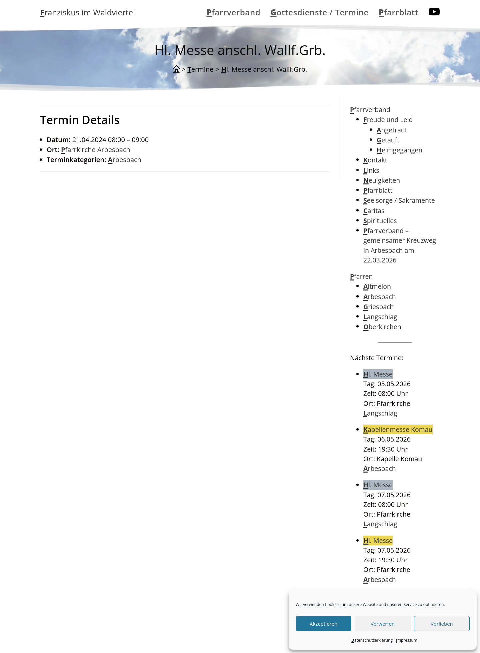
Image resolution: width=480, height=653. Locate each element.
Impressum (406, 640)
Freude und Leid (388, 119)
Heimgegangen (399, 149)
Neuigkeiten (381, 180)
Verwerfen (383, 623)
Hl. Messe (378, 374)
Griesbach (378, 306)
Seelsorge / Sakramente (399, 200)
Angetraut (392, 129)
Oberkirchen (382, 326)
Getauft (388, 139)
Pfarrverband (370, 109)
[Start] (176, 69)
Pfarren (361, 276)
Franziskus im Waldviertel (87, 12)
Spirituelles (380, 220)
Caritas (373, 210)
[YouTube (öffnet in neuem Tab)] (434, 12)
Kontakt (375, 159)
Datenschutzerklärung (372, 640)
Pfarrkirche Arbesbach (95, 149)
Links (371, 170)
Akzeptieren (323, 623)
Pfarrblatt (377, 190)
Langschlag (380, 316)
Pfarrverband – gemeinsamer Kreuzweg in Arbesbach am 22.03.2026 (399, 245)
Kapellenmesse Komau (398, 429)
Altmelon (377, 286)
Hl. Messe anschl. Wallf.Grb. (264, 69)
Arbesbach (124, 159)
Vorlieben (442, 623)
